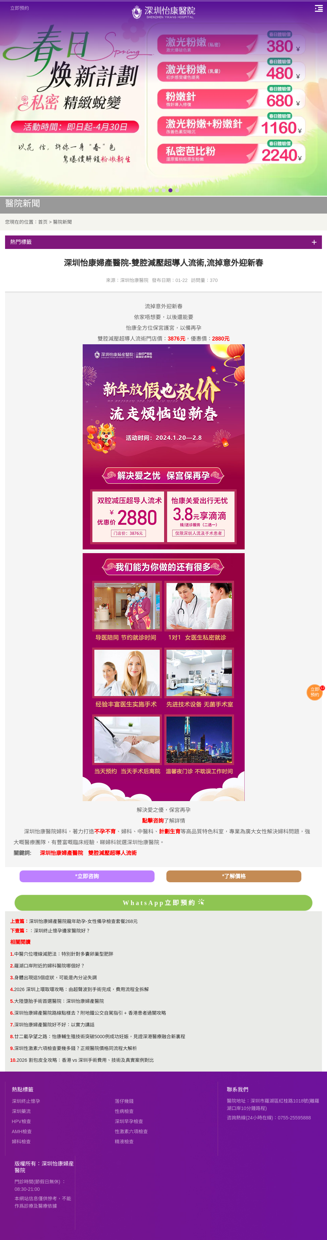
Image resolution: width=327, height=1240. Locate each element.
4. (12, 989)
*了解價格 (234, 876)
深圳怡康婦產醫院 (61, 853)
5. (12, 1001)
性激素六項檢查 (131, 1131)
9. (12, 1048)
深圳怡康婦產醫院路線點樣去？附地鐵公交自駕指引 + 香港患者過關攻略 (90, 1013)
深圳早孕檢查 (129, 1121)
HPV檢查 (21, 1121)
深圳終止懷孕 (26, 1101)
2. (12, 965)
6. (12, 1013)
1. (12, 954)
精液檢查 (124, 1141)
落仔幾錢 (124, 1101)
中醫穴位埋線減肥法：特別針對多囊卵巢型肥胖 (63, 954)
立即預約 (19, 8)
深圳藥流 (21, 1111)
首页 (43, 222)
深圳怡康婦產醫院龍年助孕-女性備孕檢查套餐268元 (83, 921)
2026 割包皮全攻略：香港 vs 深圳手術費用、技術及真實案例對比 (85, 1060)
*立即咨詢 (87, 876)
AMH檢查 (22, 1131)
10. (13, 1060)
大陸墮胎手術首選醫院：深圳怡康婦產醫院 (59, 1001)
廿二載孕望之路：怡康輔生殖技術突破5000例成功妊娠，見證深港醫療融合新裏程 (99, 1036)
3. (12, 977)
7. (12, 1024)
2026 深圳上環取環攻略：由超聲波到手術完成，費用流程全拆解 (81, 989)
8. (12, 1036)
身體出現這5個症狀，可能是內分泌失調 (55, 977)
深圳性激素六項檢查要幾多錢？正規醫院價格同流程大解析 (75, 1048)
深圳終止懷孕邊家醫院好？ (62, 930)
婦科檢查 (21, 1141)
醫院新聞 (62, 222)
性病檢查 (124, 1111)
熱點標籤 (22, 1089)
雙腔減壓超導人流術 (112, 853)
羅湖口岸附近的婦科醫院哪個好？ (49, 965)
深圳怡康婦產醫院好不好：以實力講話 (54, 1024)
